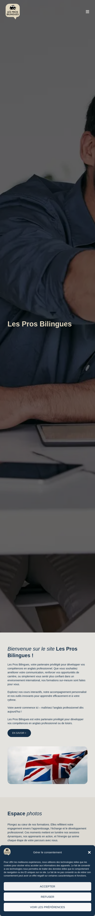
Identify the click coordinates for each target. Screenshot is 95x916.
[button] (89, 852)
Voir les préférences (47, 907)
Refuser (47, 896)
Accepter (47, 886)
